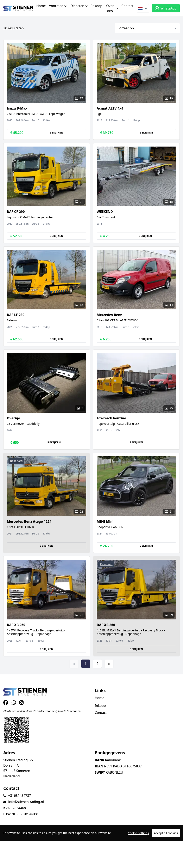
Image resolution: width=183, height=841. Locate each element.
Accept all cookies (166, 833)
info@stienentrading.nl (26, 801)
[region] (91, 833)
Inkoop (96, 6)
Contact (127, 6)
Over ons (112, 8)
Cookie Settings (138, 833)
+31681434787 (19, 795)
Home (41, 6)
